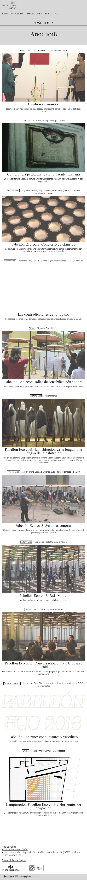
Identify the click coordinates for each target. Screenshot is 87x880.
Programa (17, 13)
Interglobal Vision (26, 876)
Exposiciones (34, 13)
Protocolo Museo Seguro (14, 860)
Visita (5, 13)
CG (57, 13)
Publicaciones (9, 846)
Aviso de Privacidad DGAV (15, 849)
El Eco (48, 13)
